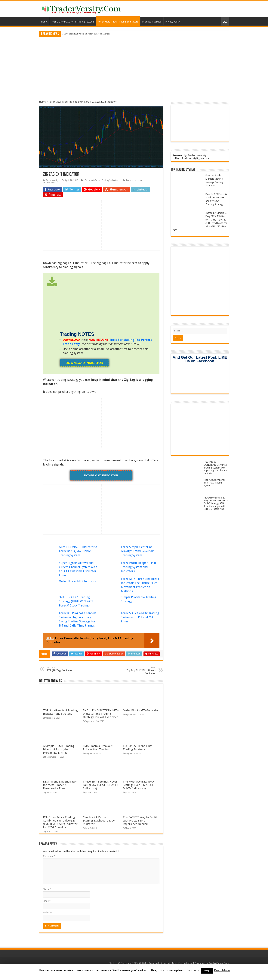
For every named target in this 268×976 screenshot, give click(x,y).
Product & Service (151, 21)
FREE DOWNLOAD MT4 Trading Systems (73, 21)
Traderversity (52, 180)
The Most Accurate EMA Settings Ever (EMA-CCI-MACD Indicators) (138, 785)
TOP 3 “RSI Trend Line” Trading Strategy (137, 747)
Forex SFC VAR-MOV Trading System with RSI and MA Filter (140, 617)
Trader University (197, 155)
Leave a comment (134, 180)
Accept (207, 970)
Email (47, 901)
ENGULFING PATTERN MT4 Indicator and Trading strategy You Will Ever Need (100, 714)
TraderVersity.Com (219, 963)
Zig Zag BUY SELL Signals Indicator (136, 670)
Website (47, 912)
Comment (49, 856)
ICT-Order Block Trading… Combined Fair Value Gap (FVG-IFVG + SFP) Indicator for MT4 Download (60, 822)
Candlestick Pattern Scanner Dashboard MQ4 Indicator (99, 821)
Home (44, 21)
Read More (222, 970)
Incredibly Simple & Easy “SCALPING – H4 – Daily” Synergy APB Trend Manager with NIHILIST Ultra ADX (216, 503)
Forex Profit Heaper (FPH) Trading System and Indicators (138, 567)
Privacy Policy (172, 21)
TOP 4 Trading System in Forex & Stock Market (86, 33)
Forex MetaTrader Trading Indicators (118, 21)
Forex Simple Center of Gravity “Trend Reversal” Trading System (137, 551)
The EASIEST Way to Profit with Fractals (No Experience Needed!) (140, 821)
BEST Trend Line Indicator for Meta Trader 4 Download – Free (60, 785)
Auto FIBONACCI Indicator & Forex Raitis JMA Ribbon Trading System (78, 551)
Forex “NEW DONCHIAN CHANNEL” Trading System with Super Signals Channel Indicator (215, 468)
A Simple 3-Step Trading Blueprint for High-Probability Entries (58, 749)
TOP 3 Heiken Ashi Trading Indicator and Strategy (60, 712)
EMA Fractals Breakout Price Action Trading (97, 747)
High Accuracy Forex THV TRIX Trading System (214, 482)
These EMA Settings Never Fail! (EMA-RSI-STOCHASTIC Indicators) (101, 785)
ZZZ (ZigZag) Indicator (66, 669)
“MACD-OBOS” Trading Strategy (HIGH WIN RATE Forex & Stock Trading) (76, 601)
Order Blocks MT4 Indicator (78, 581)
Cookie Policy (185, 963)
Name (47, 889)
